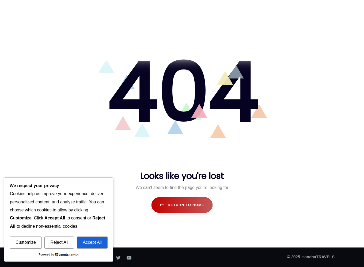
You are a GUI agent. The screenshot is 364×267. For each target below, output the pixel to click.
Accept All (92, 242)
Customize (26, 242)
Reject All (59, 242)
